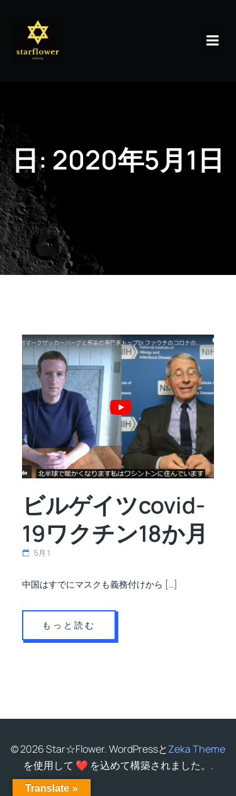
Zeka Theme (196, 749)
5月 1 (36, 552)
